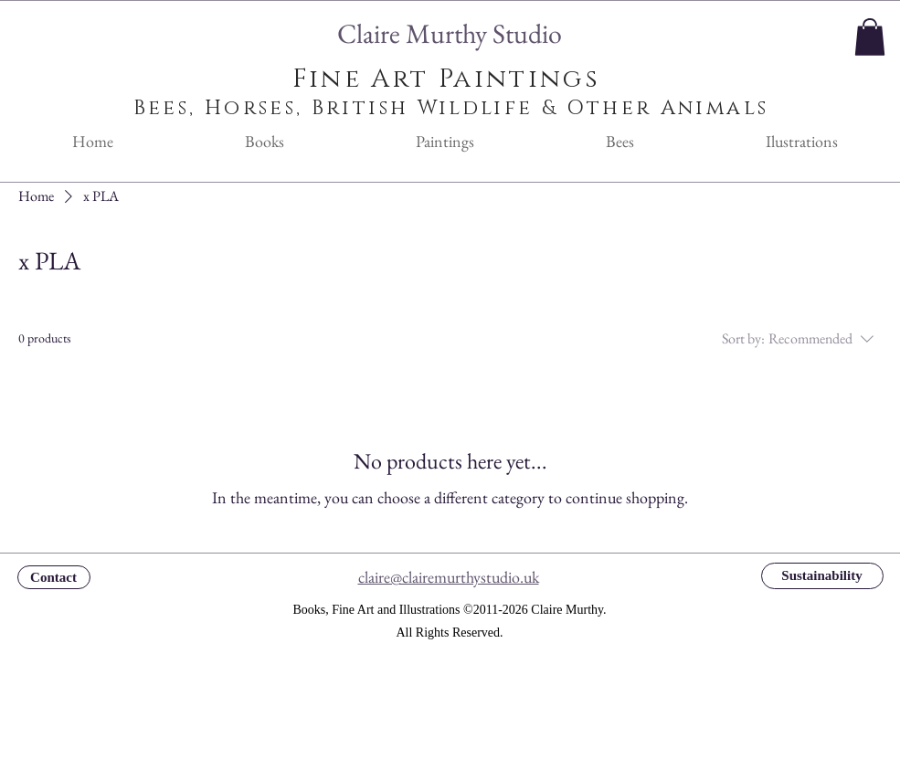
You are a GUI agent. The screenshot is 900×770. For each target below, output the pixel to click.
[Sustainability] (822, 576)
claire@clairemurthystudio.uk (448, 576)
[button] (869, 37)
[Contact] (53, 577)
